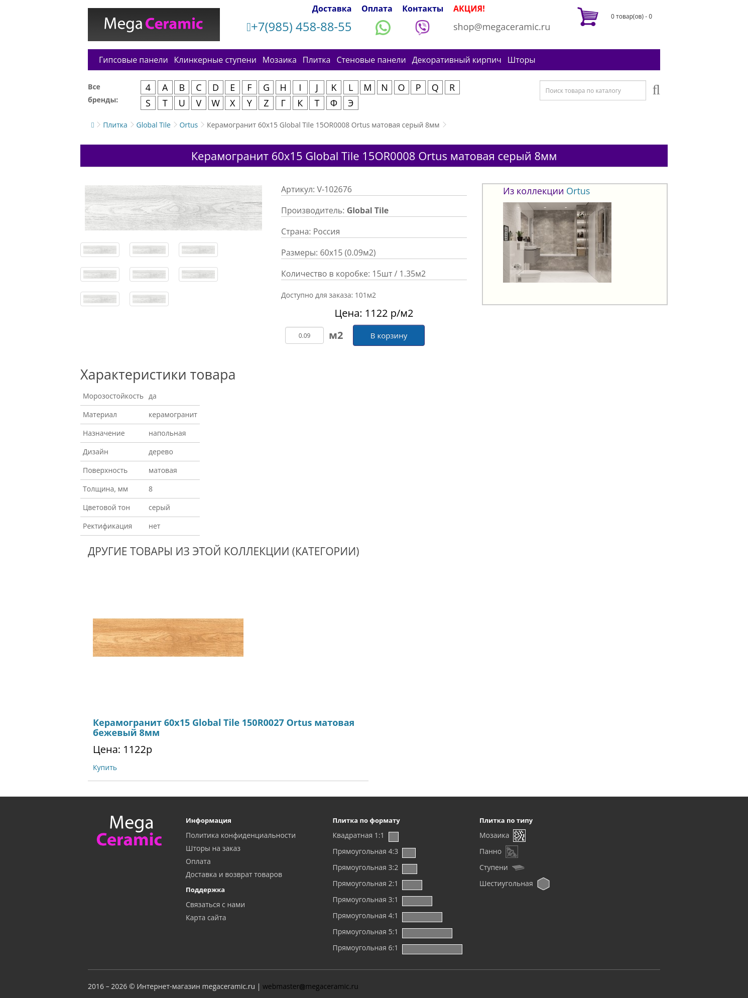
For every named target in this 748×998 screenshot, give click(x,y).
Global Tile (153, 125)
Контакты (422, 8)
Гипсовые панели (133, 59)
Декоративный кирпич (457, 59)
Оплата (377, 8)
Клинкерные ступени (215, 59)
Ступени (493, 867)
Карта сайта (206, 917)
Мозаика (280, 59)
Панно (490, 851)
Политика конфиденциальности (241, 835)
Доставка (332, 8)
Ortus (188, 125)
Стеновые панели (371, 59)
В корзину (388, 335)
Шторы (522, 59)
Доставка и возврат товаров (234, 874)
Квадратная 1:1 (359, 835)
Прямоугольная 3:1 (366, 899)
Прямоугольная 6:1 (366, 947)
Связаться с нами (215, 904)
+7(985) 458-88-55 (298, 26)
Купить (105, 767)
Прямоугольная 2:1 (366, 883)
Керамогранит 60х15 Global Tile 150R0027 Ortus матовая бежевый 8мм (223, 727)
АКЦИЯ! (469, 8)
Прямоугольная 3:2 (366, 867)
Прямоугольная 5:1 (366, 931)
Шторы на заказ (213, 848)
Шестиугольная (506, 883)
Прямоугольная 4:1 (366, 915)
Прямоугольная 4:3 (366, 851)
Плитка (317, 59)
